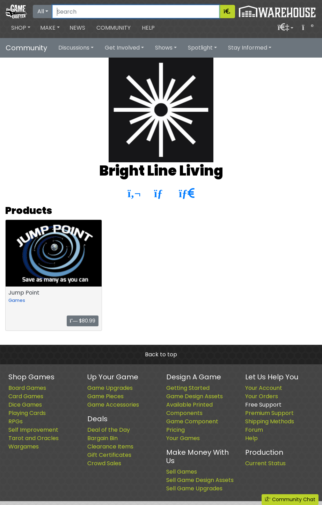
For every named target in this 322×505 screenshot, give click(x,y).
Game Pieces (105, 396)
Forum (254, 430)
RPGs (15, 421)
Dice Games (25, 405)
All (40, 11)
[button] (20, 28)
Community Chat (290, 499)
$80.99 (83, 320)
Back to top (161, 354)
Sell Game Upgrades (194, 488)
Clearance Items (110, 447)
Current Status (265, 463)
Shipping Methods (269, 421)
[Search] (135, 11)
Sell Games (181, 472)
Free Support (263, 405)
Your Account (263, 388)
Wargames (23, 447)
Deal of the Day (108, 430)
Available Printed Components (189, 409)
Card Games (25, 396)
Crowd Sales (104, 463)
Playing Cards (27, 413)
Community (113, 28)
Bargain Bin (102, 438)
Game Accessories (113, 405)
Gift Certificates (109, 455)
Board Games (27, 388)
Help (148, 28)
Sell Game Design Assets (200, 480)
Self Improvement (33, 430)
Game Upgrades (110, 388)
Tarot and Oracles (33, 438)
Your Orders (261, 396)
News (77, 28)
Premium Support (269, 413)
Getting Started (188, 388)
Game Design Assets (194, 396)
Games (16, 300)
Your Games (183, 438)
